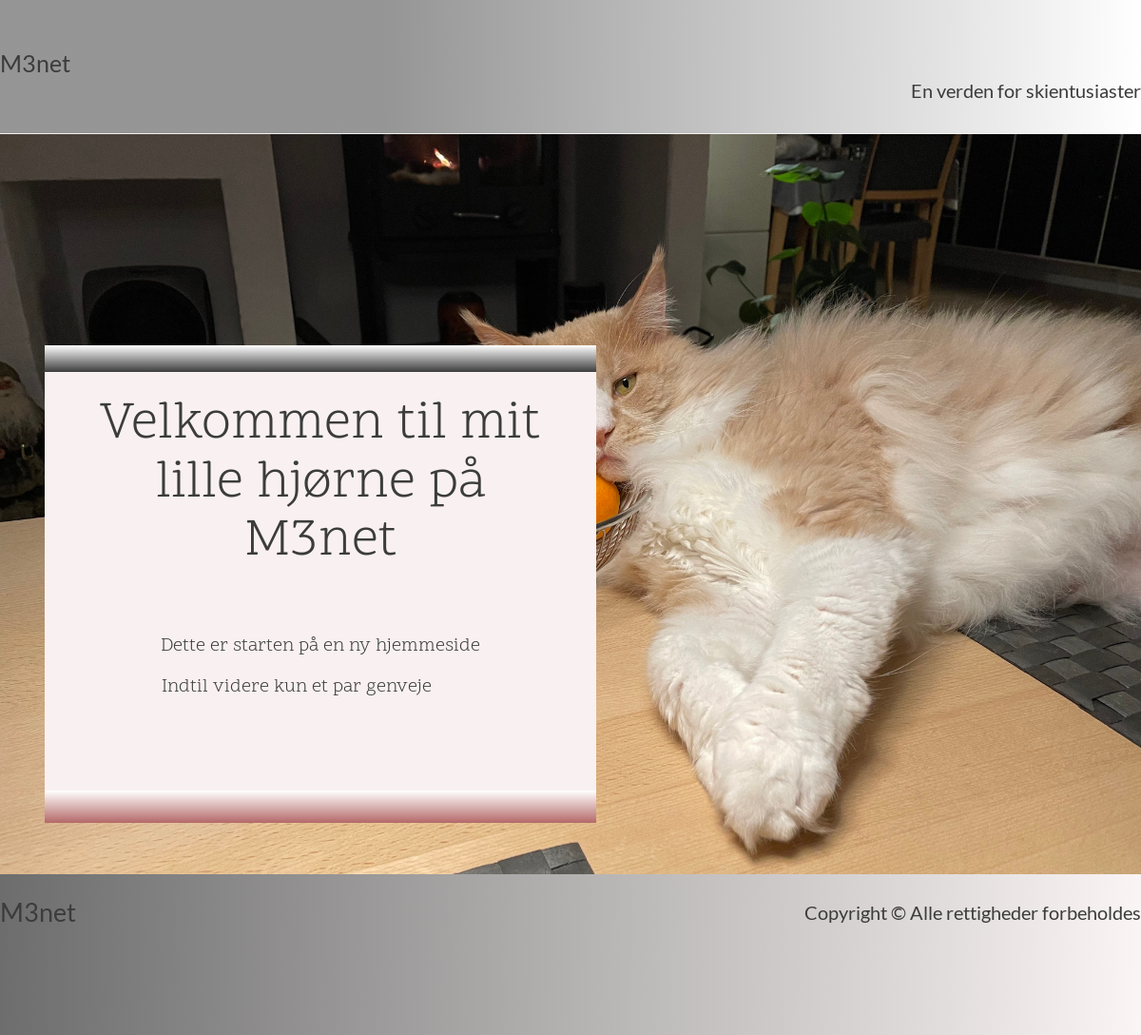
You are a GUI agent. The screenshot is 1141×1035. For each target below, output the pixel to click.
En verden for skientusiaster (1026, 90)
